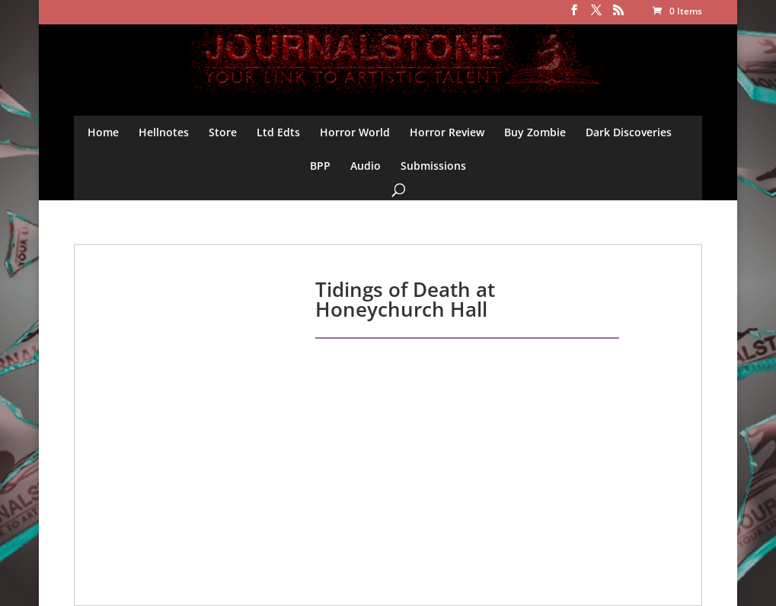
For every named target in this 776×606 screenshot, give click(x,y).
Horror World (355, 132)
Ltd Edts (278, 132)
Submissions (433, 165)
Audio (365, 165)
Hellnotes (164, 132)
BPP (320, 165)
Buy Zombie (535, 132)
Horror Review (447, 132)
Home (103, 132)
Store (223, 132)
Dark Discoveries (629, 132)
